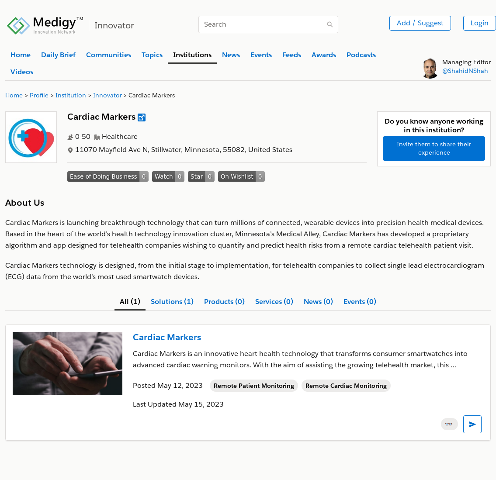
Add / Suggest (420, 23)
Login (480, 23)
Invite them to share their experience (434, 148)
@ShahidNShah (465, 71)
